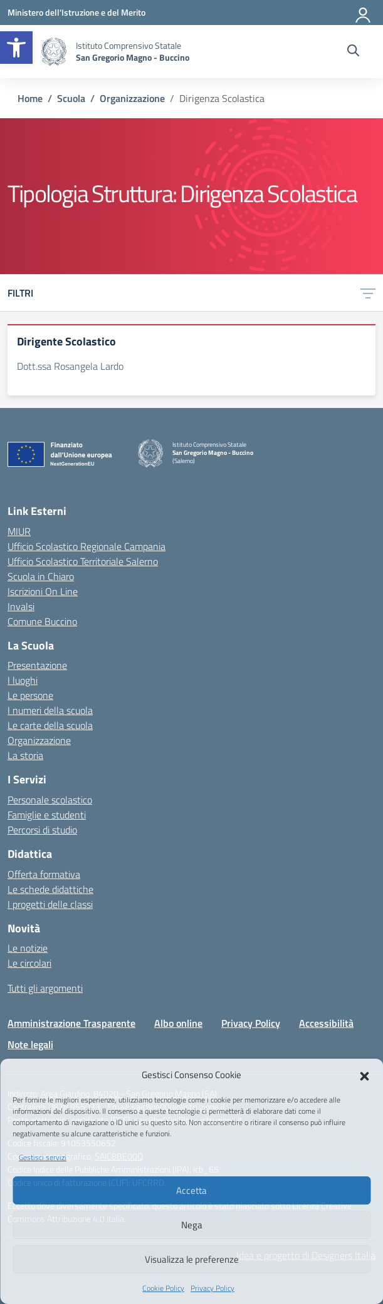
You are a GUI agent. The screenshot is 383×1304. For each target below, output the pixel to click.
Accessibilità (326, 1023)
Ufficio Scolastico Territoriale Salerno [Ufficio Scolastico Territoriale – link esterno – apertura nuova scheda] (83, 561)
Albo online (178, 1023)
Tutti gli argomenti (45, 988)
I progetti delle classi (50, 904)
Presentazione (37, 665)
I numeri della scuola (50, 710)
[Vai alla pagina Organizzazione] (132, 98)
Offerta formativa (44, 874)
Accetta (191, 1190)
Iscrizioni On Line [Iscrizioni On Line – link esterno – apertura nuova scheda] (43, 591)
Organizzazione (39, 740)
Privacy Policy (212, 1288)
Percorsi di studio (42, 829)
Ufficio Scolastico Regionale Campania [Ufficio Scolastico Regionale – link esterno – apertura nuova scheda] (86, 546)
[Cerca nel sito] (353, 52)
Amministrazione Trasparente (71, 1023)
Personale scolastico (50, 799)
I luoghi (23, 680)
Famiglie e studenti (47, 814)
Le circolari (29, 962)
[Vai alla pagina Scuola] (71, 98)
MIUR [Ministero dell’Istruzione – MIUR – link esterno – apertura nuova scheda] (19, 531)
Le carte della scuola (50, 725)
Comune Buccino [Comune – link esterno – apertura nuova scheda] (42, 621)
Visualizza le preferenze (192, 1259)
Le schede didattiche (50, 889)
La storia (25, 755)
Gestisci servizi (42, 1157)
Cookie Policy (163, 1288)
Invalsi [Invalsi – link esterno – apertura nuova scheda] (21, 606)
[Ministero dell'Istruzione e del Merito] (76, 12)
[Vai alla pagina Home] (30, 98)
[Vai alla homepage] (53, 52)
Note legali (30, 1044)
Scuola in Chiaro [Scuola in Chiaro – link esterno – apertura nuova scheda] (41, 576)
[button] (16, 47)
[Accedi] (363, 12)
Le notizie (28, 947)
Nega (191, 1225)
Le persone (30, 695)
